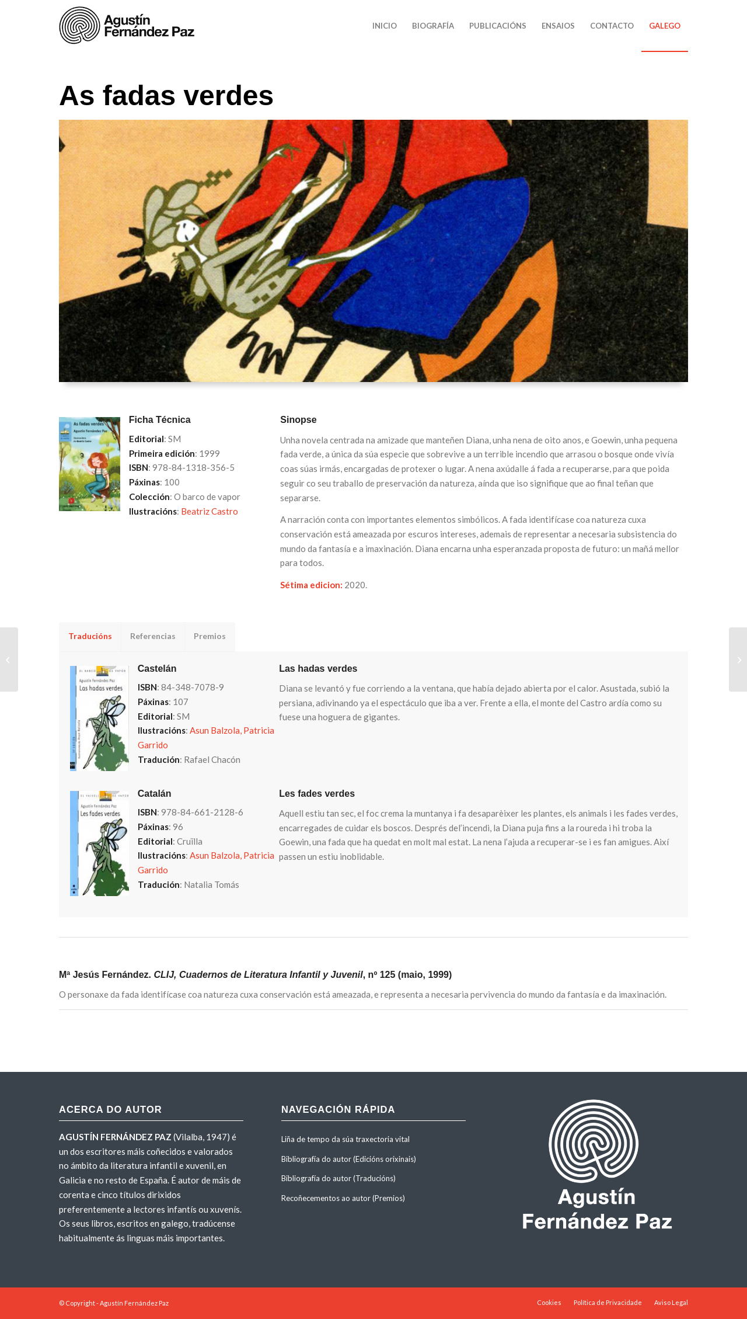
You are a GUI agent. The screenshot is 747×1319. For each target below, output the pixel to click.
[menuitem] (384, 25)
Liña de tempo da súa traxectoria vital (345, 1139)
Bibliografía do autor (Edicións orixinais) (348, 1159)
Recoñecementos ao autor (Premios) (343, 1198)
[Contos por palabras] (9, 659)
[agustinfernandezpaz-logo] (129, 25)
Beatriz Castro (209, 511)
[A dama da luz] (738, 659)
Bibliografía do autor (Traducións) (338, 1178)
